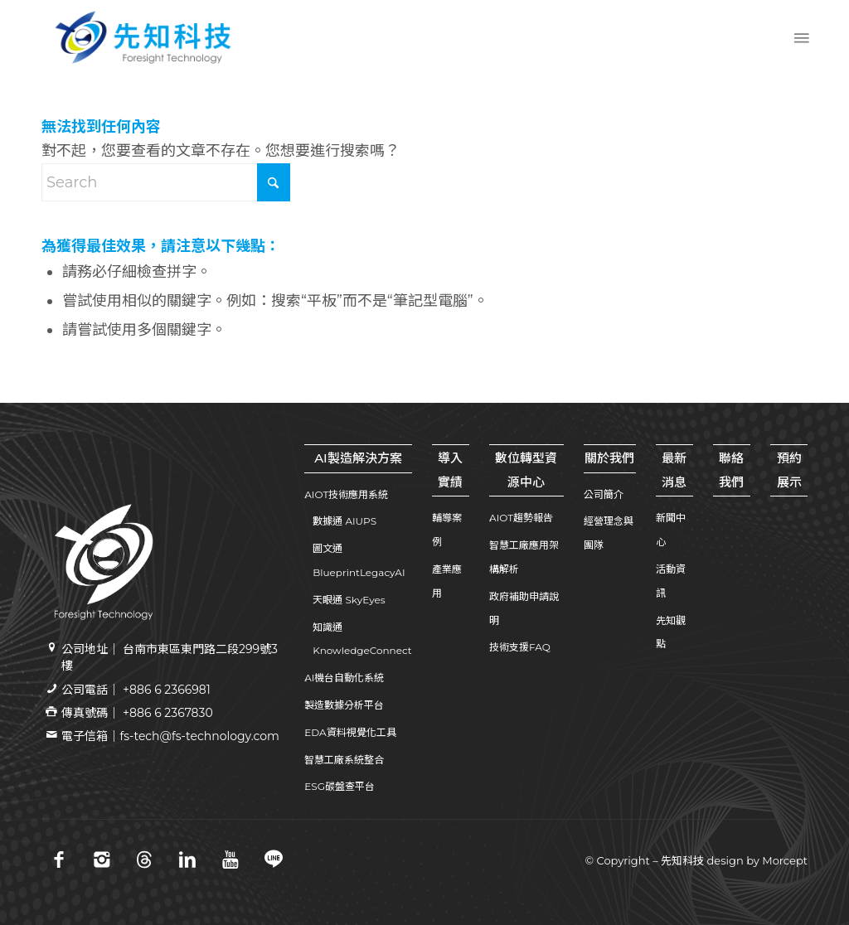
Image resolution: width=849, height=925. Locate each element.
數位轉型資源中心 (526, 470)
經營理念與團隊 (608, 533)
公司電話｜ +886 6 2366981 (135, 689)
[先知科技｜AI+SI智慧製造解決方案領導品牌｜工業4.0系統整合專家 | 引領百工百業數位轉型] (143, 37)
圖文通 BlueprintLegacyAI (359, 560)
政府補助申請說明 (524, 608)
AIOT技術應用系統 (346, 494)
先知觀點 (671, 632)
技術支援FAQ (520, 647)
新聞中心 (671, 529)
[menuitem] (800, 38)
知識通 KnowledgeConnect (362, 639)
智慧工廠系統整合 (344, 759)
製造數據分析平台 (344, 705)
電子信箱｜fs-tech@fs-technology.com (170, 736)
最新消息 (674, 470)
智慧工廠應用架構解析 (524, 557)
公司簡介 (603, 494)
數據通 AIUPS (344, 521)
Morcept (785, 860)
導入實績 (450, 470)
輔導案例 (447, 529)
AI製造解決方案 (358, 458)
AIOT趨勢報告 (521, 517)
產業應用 (447, 581)
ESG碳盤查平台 (339, 786)
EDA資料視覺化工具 (349, 732)
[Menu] (800, 38)
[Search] (165, 182)
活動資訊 (671, 581)
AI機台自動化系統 (344, 677)
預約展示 (789, 470)
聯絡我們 (731, 470)
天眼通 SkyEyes (349, 599)
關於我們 (609, 458)
